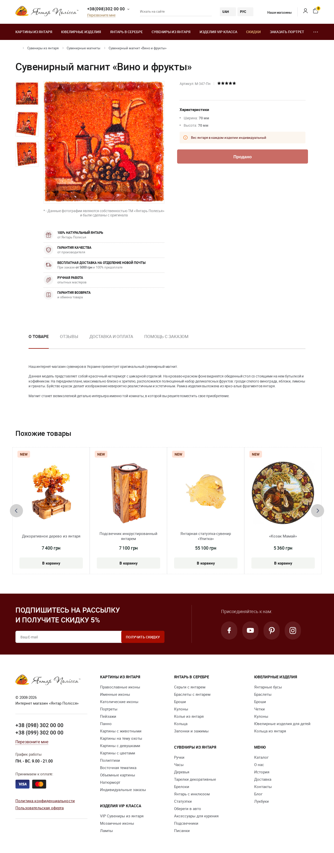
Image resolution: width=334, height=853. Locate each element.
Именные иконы (115, 694)
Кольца (180, 723)
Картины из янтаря (33, 31)
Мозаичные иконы (117, 823)
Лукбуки (261, 801)
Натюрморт (110, 782)
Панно (106, 723)
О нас (259, 764)
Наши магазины (276, 12)
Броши (180, 701)
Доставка (262, 779)
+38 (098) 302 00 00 (39, 725)
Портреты (108, 708)
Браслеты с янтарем (192, 694)
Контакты (263, 786)
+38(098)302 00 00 (106, 9)
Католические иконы (119, 701)
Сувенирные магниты (83, 48)
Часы (179, 764)
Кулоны (181, 708)
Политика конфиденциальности (45, 800)
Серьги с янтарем (189, 686)
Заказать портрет (287, 31)
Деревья (181, 771)
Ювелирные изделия (81, 31)
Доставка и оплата (111, 336)
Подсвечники (186, 823)
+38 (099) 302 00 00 (39, 732)
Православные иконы (120, 686)
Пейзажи (108, 716)
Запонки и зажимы (191, 730)
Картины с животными (120, 730)
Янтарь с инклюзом (192, 793)
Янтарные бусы (268, 686)
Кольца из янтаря (270, 730)
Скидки (253, 31)
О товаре (39, 336)
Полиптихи (110, 760)
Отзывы (69, 336)
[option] (27, 93)
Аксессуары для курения (196, 815)
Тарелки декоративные (195, 779)
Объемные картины (117, 774)
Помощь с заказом (166, 336)
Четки (259, 708)
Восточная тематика (118, 767)
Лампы (106, 830)
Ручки (179, 757)
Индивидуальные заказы (123, 789)
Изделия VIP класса (218, 31)
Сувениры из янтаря (171, 31)
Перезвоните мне (101, 15)
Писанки (182, 830)
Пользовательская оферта (39, 807)
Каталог (261, 757)
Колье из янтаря (189, 716)
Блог (258, 793)
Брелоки (181, 786)
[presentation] (16, 510)
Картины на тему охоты (121, 738)
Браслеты (263, 694)
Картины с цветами (117, 752)
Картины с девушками (120, 745)
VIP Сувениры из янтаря (122, 815)
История (261, 771)
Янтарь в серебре (126, 31)
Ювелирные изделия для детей (282, 723)
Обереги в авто (187, 808)
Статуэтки (183, 801)
